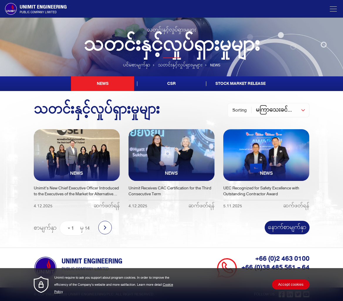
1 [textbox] (72, 228)
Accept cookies (290, 284)
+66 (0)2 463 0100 (282, 258)
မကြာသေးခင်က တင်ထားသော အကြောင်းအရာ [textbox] (282, 110)
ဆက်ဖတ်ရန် (107, 206)
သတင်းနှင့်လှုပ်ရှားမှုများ (180, 65)
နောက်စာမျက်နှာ (287, 227)
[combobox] (282, 110)
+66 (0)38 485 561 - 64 (275, 267)
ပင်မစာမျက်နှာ (136, 65)
